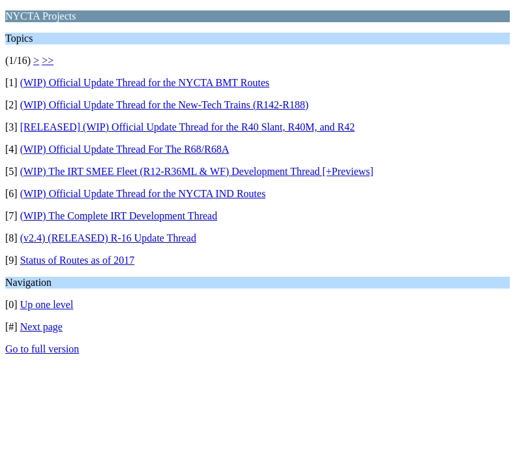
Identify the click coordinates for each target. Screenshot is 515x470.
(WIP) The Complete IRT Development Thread (119, 215)
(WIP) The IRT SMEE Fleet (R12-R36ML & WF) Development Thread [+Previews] (197, 171)
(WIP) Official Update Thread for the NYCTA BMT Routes (145, 82)
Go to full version (42, 348)
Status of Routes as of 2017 (77, 260)
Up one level (47, 304)
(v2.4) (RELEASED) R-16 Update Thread (108, 237)
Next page (41, 326)
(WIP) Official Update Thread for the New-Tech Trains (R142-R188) (164, 104)
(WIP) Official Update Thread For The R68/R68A (124, 149)
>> (47, 60)
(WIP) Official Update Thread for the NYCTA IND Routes (143, 193)
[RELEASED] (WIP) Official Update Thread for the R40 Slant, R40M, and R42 (187, 127)
